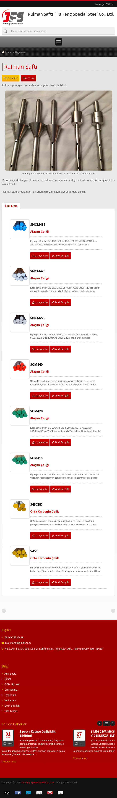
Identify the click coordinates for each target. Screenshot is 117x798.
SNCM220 (37, 318)
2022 (79, 743)
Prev (99, 723)
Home (8, 52)
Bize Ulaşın (10, 711)
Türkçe (109, 4)
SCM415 (36, 458)
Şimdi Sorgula (60, 255)
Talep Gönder (11, 77)
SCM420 (36, 411)
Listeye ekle (29, 77)
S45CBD (36, 504)
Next (112, 723)
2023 (8, 743)
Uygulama (20, 52)
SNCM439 (37, 224)
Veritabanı (10, 700)
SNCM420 (37, 271)
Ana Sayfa (10, 673)
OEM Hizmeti (12, 684)
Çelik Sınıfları (12, 705)
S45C (34, 551)
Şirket (7, 679)
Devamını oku (9, 761)
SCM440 (36, 364)
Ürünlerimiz (10, 689)
